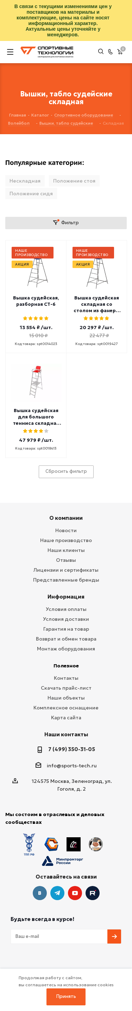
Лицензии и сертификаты (66, 570)
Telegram (57, 893)
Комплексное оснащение (66, 707)
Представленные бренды (66, 580)
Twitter (93, 893)
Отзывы (66, 560)
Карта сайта (66, 717)
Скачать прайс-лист (66, 688)
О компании (66, 518)
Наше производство (66, 540)
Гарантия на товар (66, 629)
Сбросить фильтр (66, 471)
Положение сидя (31, 193)
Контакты (66, 678)
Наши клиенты (66, 550)
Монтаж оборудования (66, 649)
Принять (66, 996)
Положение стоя (74, 181)
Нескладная (25, 181)
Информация (66, 596)
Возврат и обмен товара (66, 639)
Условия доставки (66, 619)
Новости (66, 530)
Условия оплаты (66, 609)
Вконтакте (40, 893)
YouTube (75, 893)
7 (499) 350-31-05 (71, 749)
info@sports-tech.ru (72, 765)
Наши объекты (66, 698)
